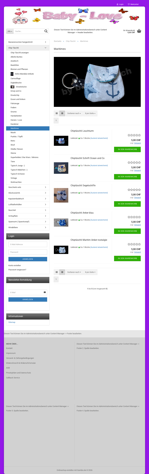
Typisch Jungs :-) (18, 165)
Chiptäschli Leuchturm (82, 130)
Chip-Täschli (13, 48)
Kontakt (9, 348)
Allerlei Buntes (16, 57)
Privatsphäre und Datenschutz (18, 373)
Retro (13, 141)
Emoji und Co (16, 91)
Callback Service (13, 378)
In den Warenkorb (127, 149)
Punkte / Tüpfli (17, 136)
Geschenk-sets (14, 187)
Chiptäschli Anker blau (82, 212)
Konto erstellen (14, 265)
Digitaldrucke (16, 83)
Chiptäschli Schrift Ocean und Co (87, 158)
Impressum (11, 353)
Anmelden (28, 259)
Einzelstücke (19, 87)
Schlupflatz (13, 216)
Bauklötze (15, 65)
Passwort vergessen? (17, 270)
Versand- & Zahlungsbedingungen (20, 358)
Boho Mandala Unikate (22, 74)
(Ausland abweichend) (99, 138)
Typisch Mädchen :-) (19, 170)
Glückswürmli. (14, 193)
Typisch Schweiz (18, 174)
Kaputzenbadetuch (16, 199)
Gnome (14, 112)
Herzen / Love (16, 120)
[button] (57, 113)
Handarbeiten (16, 116)
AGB (8, 368)
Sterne (13, 153)
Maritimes (15, 128)
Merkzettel (133, 4)
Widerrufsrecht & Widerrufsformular (21, 363)
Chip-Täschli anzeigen (20, 53)
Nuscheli (12, 210)
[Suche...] (9, 31)
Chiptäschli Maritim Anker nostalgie (89, 240)
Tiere (13, 161)
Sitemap (11, 322)
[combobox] (74, 113)
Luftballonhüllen (15, 204)
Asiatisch (14, 61)
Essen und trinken (18, 99)
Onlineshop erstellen (65, 470)
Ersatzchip (15, 95)
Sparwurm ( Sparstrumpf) (18, 222)
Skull (13, 145)
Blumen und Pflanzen (19, 69)
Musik (13, 132)
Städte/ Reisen (17, 149)
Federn (13, 107)
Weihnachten (16, 182)
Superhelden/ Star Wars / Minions (24, 157)
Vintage (14, 178)
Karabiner (14, 124)
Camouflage (16, 78)
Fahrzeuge (15, 103)
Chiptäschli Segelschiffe (83, 185)
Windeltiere (13, 227)
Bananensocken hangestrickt (20, 42)
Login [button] (120, 4)
